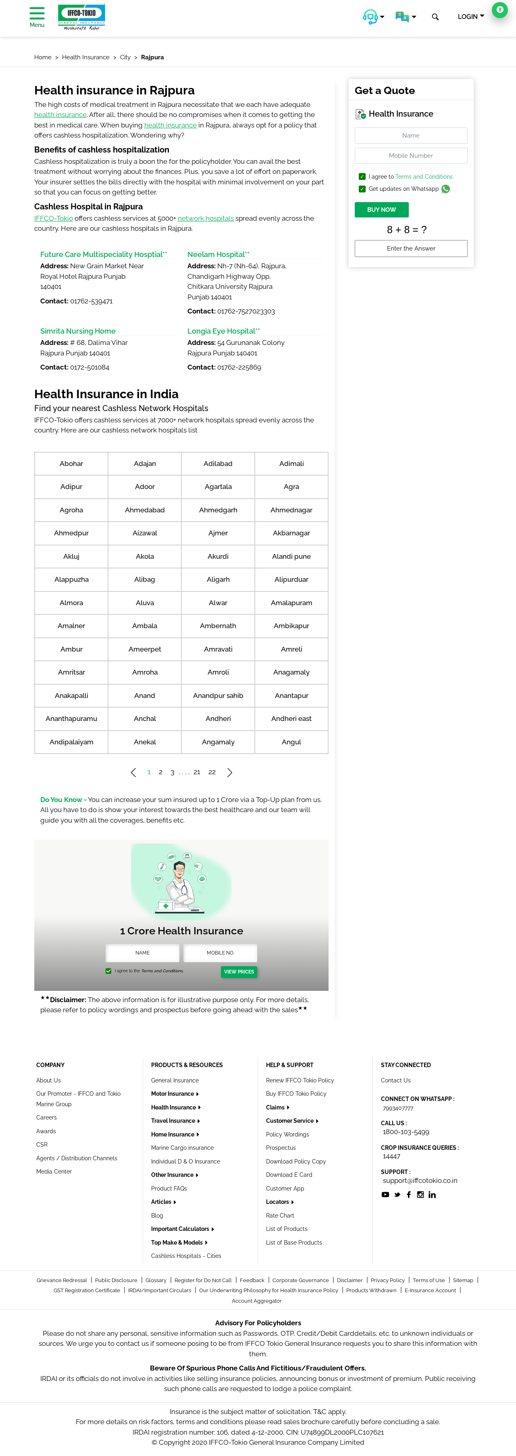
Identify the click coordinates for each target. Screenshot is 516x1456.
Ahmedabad (145, 510)
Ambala (144, 626)
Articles (162, 1202)
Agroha (71, 510)
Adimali (291, 464)
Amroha (145, 672)
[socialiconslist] (385, 1194)
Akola (145, 556)
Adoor (145, 487)
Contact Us (396, 1080)
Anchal (145, 718)
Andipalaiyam (72, 742)
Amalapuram (291, 603)
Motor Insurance (173, 1093)
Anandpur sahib (218, 695)
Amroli (218, 672)
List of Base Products (294, 1242)
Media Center (54, 1171)
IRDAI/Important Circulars (160, 1290)
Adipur (71, 487)
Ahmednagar (291, 510)
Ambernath (218, 626)
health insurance (60, 115)
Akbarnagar (291, 533)
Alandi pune (291, 556)
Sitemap (463, 1280)
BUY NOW (381, 209)
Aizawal (145, 533)
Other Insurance (173, 1175)
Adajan (145, 464)
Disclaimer (350, 1280)
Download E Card (289, 1175)
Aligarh (218, 579)
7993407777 (398, 1108)
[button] (374, 17)
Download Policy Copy (296, 1161)
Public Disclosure (117, 1280)
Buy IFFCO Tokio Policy (296, 1093)
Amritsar (71, 672)
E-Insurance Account (431, 1290)
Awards (46, 1131)
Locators (278, 1202)
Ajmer (218, 533)
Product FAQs (169, 1188)
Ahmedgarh (218, 510)
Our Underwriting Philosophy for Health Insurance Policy (269, 1290)
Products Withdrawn (372, 1290)
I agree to (411, 177)
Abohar (71, 464)
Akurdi (218, 556)
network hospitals (206, 218)
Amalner (71, 626)
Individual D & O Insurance (185, 1161)
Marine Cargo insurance (182, 1148)
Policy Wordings (287, 1134)
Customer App (285, 1188)
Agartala (218, 487)
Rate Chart (280, 1215)
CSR (42, 1144)
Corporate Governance (301, 1280)
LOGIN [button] (468, 17)
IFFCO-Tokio (53, 218)
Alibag (144, 579)
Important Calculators (180, 1229)
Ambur (71, 649)
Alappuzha (71, 579)
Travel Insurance (173, 1121)
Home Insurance (173, 1134)
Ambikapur (291, 626)
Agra (291, 487)
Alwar (218, 603)
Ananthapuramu (71, 718)
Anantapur (291, 695)
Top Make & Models (177, 1242)
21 (197, 771)
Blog (157, 1215)
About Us (48, 1080)
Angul (291, 742)
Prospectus (281, 1148)
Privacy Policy (388, 1280)
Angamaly (218, 742)
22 (212, 771)
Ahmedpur (71, 533)
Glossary (157, 1280)
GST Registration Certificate (87, 1290)
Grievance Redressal (62, 1280)
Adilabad (218, 464)
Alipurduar (291, 579)
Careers (46, 1117)
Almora (71, 603)
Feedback (253, 1280)
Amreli (291, 649)
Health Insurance (174, 1107)
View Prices (239, 972)
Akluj (71, 556)
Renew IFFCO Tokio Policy (300, 1080)
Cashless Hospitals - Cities (186, 1256)
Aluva (145, 603)
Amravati (218, 649)
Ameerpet (145, 649)
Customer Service (290, 1121)
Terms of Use (429, 1280)
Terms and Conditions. (162, 971)
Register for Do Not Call (204, 1280)
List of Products (287, 1229)
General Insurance (175, 1080)
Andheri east (291, 718)
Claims (276, 1107)
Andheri (218, 718)
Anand (144, 695)
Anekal (145, 742)
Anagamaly (291, 672)
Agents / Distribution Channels (76, 1158)
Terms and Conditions (424, 176)
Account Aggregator (257, 1301)
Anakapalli (71, 695)
